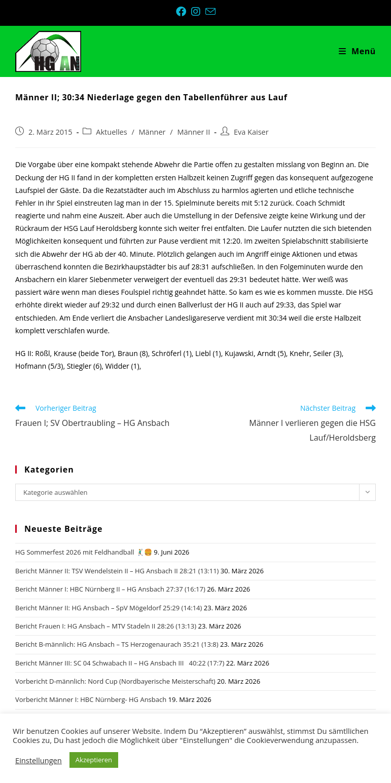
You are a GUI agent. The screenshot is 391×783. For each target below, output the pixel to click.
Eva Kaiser (251, 132)
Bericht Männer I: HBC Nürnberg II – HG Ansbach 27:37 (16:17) (110, 589)
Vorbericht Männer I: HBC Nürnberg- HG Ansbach (90, 699)
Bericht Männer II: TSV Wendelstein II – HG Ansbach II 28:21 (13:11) (117, 570)
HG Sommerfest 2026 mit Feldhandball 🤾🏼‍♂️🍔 (83, 552)
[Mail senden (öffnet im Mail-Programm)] (210, 11)
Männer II (193, 132)
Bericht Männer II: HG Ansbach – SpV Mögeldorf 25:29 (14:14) (108, 607)
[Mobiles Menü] (357, 51)
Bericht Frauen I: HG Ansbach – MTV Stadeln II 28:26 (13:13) (105, 626)
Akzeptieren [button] (94, 759)
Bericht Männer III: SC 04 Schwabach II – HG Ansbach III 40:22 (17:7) (119, 663)
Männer (152, 132)
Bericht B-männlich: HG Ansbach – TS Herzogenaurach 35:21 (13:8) (117, 644)
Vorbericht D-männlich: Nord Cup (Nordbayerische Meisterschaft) (115, 681)
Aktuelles (111, 132)
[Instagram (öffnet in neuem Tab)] (198, 12)
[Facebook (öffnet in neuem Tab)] (183, 12)
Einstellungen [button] (38, 760)
